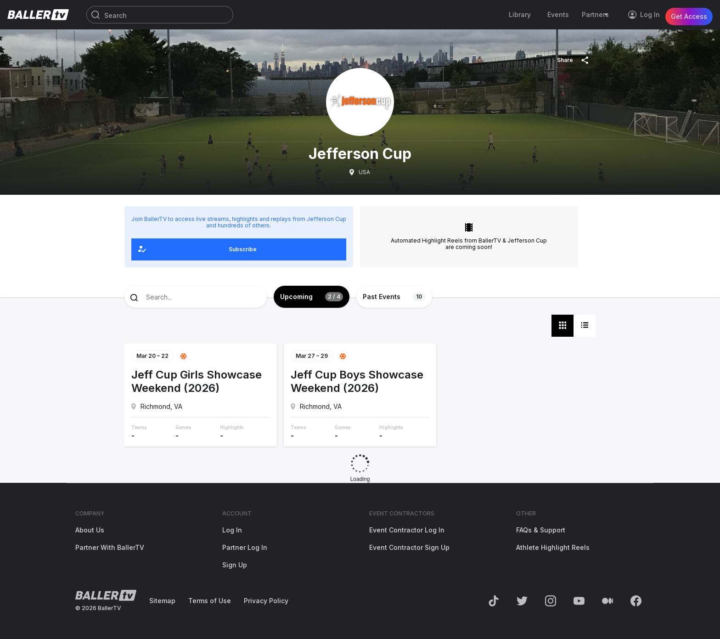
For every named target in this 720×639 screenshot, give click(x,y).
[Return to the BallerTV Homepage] (38, 15)
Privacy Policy (266, 601)
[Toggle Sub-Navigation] (607, 15)
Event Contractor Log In (406, 530)
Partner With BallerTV (109, 547)
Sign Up (234, 565)
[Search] (160, 15)
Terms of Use (209, 601)
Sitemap (162, 601)
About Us (89, 530)
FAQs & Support (540, 530)
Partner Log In (244, 547)
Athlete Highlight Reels (553, 547)
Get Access (689, 14)
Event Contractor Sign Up (409, 547)
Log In (232, 530)
